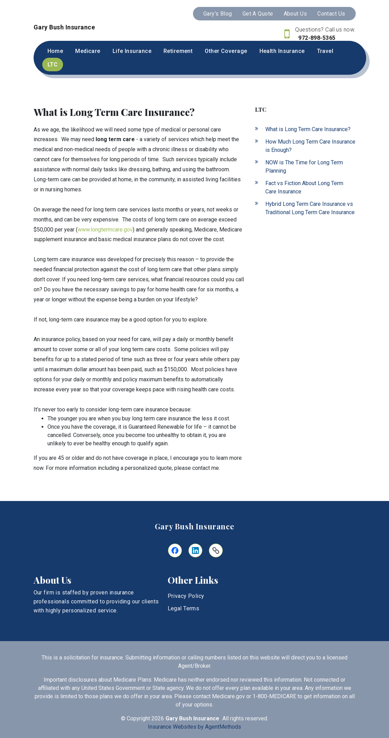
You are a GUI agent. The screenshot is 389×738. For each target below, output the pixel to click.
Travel (325, 51)
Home (55, 51)
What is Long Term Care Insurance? (308, 129)
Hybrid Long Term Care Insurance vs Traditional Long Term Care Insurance (310, 208)
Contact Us (331, 13)
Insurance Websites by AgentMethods (194, 726)
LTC (52, 64)
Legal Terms (184, 608)
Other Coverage (226, 51)
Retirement (178, 51)
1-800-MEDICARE (274, 696)
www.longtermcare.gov (105, 229)
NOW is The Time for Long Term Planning (304, 166)
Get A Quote (257, 13)
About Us (295, 13)
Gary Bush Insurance (195, 526)
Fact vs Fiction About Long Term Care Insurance (304, 187)
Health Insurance (282, 51)
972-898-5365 (316, 38)
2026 (157, 718)
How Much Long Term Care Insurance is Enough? (310, 145)
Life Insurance (132, 51)
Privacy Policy (186, 596)
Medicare (87, 51)
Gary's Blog (217, 13)
